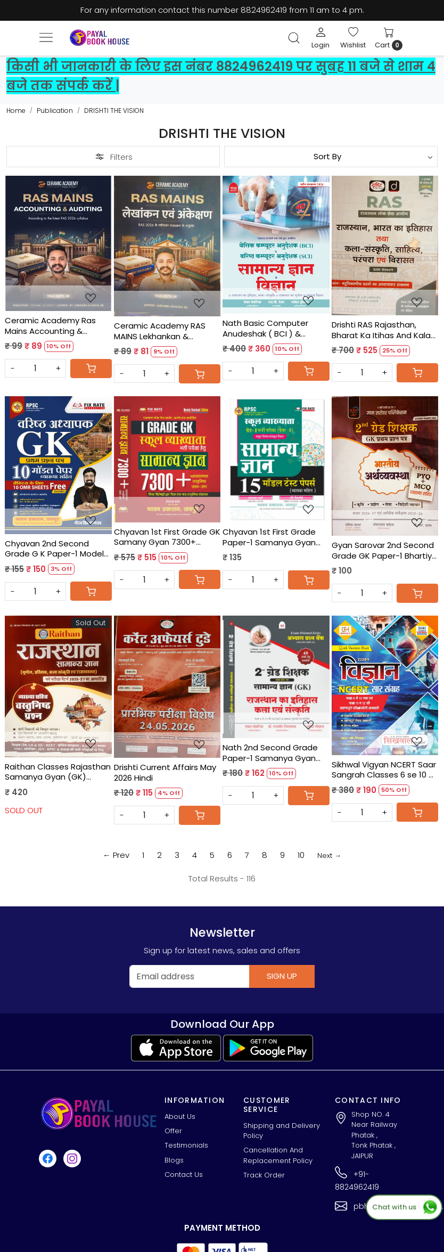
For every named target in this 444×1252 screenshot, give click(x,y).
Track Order (264, 1175)
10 (301, 855)
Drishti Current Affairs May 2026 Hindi (165, 772)
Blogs (174, 1160)
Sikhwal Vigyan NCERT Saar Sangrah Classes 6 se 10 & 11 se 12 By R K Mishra (384, 769)
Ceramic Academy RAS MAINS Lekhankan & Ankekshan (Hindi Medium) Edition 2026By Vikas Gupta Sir (166, 331)
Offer (173, 1131)
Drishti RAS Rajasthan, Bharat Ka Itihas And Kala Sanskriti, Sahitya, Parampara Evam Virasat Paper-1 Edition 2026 (381, 330)
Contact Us (184, 1174)
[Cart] (91, 368)
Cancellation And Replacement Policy (278, 1155)
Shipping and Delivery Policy (281, 1130)
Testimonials (186, 1145)
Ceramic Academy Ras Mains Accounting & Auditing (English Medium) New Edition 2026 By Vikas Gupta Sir (55, 325)
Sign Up (282, 975)
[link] (294, 38)
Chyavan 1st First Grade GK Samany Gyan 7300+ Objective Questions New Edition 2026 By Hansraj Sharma (167, 537)
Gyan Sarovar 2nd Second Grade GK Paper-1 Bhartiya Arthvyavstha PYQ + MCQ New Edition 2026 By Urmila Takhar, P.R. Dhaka (384, 550)
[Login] (320, 38)
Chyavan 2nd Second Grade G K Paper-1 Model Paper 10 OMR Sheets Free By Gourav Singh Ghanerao (57, 548)
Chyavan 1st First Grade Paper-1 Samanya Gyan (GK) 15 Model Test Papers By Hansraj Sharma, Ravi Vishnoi (275, 537)
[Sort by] (331, 156)
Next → (329, 855)
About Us (180, 1116)
